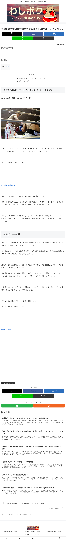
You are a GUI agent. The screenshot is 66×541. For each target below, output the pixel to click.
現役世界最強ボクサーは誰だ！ (33, 533)
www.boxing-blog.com (8, 185)
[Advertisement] (33, 53)
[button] (43, 38)
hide (7, 66)
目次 (30, 75)
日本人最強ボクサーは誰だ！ (11, 533)
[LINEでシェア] (22, 38)
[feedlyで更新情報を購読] (17, 406)
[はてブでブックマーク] (54, 34)
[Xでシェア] (12, 34)
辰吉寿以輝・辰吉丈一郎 (8, 383)
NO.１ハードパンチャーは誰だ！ (33, 535)
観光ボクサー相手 (23, 81)
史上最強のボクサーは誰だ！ (54, 533)
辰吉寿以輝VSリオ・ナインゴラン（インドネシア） (34, 78)
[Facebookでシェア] (33, 34)
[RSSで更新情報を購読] (49, 406)
